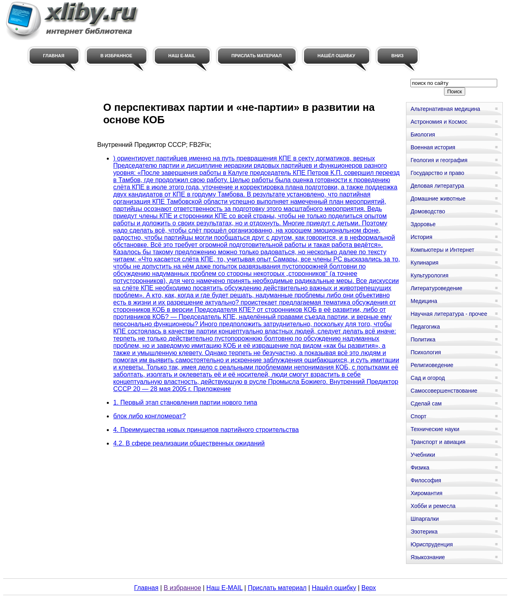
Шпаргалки (424, 519)
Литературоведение (436, 288)
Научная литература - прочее (448, 314)
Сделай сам (426, 403)
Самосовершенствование (443, 390)
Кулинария (424, 262)
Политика (422, 339)
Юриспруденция (431, 544)
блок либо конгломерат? (149, 416)
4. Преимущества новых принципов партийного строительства (206, 429)
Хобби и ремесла (432, 506)
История (421, 237)
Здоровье (423, 224)
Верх (368, 587)
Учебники (422, 454)
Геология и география (438, 160)
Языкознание (427, 557)
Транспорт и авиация (437, 442)
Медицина (423, 301)
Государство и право (437, 173)
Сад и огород (427, 378)
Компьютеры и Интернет (442, 250)
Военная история (432, 147)
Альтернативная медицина (445, 109)
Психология (425, 352)
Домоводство (427, 211)
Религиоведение (431, 365)
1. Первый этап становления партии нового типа (185, 402)
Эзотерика (424, 531)
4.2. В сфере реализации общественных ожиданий (189, 443)
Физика (419, 467)
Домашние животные (437, 198)
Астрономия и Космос (438, 121)
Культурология (429, 275)
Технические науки (434, 429)
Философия (425, 480)
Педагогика (425, 326)
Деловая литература (437, 186)
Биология (422, 134)
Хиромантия (426, 493)
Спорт (418, 416)
